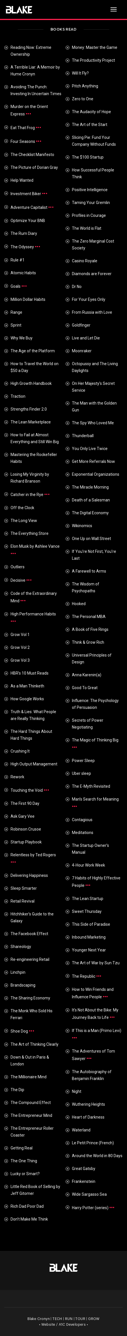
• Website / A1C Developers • (63, 1324)
